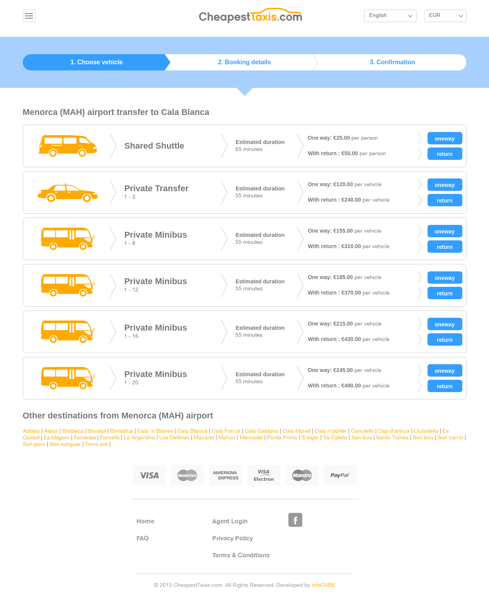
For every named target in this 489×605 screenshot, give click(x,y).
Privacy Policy (232, 538)
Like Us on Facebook (295, 520)
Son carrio (450, 437)
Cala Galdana (261, 431)
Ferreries (85, 437)
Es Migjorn (57, 437)
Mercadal (251, 437)
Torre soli (96, 444)
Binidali (97, 431)
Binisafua (121, 431)
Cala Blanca (192, 431)
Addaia (31, 431)
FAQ (142, 538)
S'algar (310, 437)
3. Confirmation (392, 62)
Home (145, 520)
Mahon (226, 437)
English (378, 15)
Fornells (109, 437)
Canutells (362, 431)
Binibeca (73, 431)
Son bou (423, 437)
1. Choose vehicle (96, 62)
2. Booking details (244, 62)
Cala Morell (296, 431)
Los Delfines (174, 437)
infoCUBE (324, 585)
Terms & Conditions (241, 555)
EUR (434, 15)
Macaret (204, 437)
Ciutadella (426, 431)
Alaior (51, 431)
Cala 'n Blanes (155, 431)
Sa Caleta (335, 437)
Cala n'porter (331, 431)
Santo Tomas (392, 437)
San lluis (361, 437)
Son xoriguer (65, 444)
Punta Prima (282, 437)
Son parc (34, 444)
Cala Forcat (226, 431)
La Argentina (139, 437)
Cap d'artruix (394, 431)
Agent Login (229, 520)
